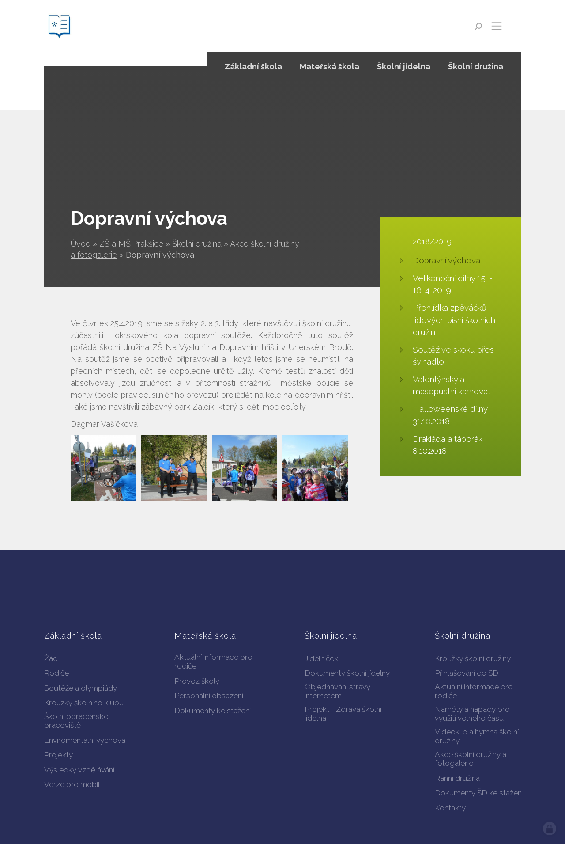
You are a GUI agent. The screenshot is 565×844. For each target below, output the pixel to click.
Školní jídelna (403, 66)
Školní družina (197, 243)
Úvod (80, 243)
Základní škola (253, 66)
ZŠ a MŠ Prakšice (131, 243)
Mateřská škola (329, 66)
